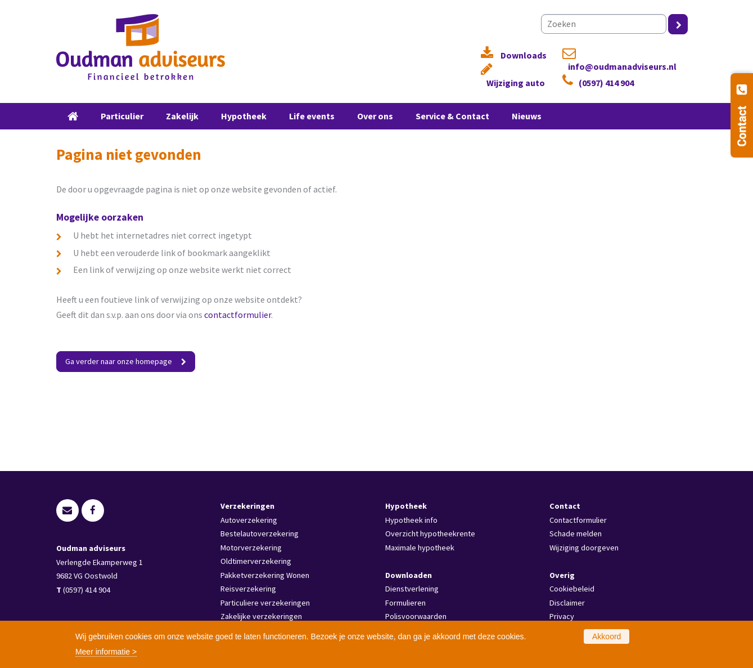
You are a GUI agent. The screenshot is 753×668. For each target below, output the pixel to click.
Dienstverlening (412, 589)
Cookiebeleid (571, 589)
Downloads (524, 55)
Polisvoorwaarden (416, 616)
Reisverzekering (248, 589)
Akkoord (606, 636)
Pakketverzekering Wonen (264, 575)
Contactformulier (578, 520)
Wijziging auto (515, 83)
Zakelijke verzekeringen (261, 616)
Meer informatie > (106, 651)
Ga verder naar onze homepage (118, 361)
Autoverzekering (248, 520)
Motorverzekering (251, 548)
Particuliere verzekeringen (265, 603)
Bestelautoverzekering (259, 533)
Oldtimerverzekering (255, 561)
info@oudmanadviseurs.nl (622, 66)
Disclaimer (567, 603)
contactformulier (237, 314)
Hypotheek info (411, 520)
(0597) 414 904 (606, 83)
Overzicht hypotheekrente (430, 533)
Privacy (561, 616)
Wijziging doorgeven (584, 548)
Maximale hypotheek (419, 548)
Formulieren (405, 603)
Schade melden (575, 533)
